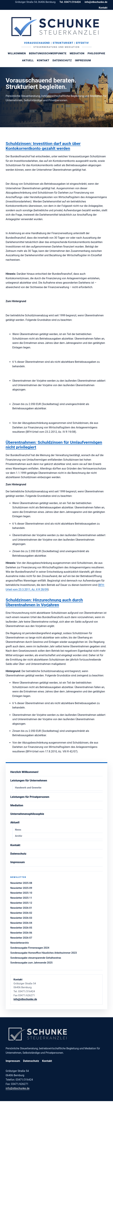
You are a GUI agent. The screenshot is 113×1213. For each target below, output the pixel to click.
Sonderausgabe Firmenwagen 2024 (29, 947)
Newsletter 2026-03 (21, 917)
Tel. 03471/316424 (70, 2)
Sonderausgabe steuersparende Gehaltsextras (35, 957)
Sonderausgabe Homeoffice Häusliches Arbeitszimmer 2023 (43, 952)
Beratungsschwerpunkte (48, 53)
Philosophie (96, 53)
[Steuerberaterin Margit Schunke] (56, 27)
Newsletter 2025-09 (21, 887)
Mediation (77, 53)
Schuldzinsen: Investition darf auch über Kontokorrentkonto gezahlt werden (43, 146)
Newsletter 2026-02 (21, 912)
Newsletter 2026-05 (21, 927)
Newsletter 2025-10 (21, 892)
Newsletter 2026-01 (21, 907)
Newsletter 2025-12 (21, 902)
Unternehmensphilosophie (27, 814)
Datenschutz (62, 60)
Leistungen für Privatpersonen (29, 796)
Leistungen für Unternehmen (28, 780)
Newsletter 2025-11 (21, 897)
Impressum (83, 60)
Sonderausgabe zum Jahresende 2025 (31, 962)
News (18, 829)
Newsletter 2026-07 (21, 937)
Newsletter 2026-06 (21, 932)
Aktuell (28, 60)
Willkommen (17, 53)
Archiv (18, 835)
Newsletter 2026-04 (21, 922)
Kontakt (103, 7)
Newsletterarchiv (19, 942)
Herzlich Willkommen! (24, 772)
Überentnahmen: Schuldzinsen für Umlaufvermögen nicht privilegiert (54, 445)
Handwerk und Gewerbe (28, 787)
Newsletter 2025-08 (21, 882)
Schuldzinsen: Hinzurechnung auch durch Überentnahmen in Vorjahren (44, 602)
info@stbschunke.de (96, 2)
